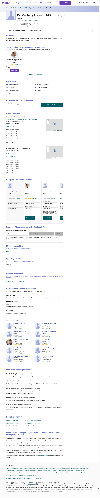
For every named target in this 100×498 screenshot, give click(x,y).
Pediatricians (21, 472)
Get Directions (10, 126)
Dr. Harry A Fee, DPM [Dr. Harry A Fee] (19, 323)
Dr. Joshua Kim (17, 348)
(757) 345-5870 (12, 157)
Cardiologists (32, 468)
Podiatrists (36, 472)
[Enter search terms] (41, 234)
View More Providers (34, 74)
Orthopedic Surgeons (79, 470)
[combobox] (26, 3)
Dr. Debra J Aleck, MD (47, 191)
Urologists (67, 472)
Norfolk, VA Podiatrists (12, 420)
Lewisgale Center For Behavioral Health (16, 281)
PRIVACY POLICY (28, 478)
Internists (27, 470)
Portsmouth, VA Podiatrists (13, 423)
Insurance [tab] (37, 30)
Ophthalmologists (62, 470)
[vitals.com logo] (6, 2)
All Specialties (84, 472)
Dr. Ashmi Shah (46, 340)
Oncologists (54, 470)
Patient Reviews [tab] (20, 30)
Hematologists (20, 470)
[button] (54, 123)
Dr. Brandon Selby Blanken (20, 356)
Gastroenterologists (10, 470)
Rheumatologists (59, 472)
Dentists (46, 468)
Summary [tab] (11, 30)
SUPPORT (9, 478)
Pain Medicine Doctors (11, 472)
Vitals (61, 130)
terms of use (31, 484)
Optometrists (70, 470)
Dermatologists (53, 468)
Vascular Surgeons (75, 472)
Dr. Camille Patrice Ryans (49, 348)
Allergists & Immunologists (12, 468)
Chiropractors (40, 468)
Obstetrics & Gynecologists (44, 470)
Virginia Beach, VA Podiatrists (33, 420)
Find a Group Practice (31, 475)
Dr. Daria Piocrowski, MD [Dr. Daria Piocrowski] (20, 331)
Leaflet (53, 130)
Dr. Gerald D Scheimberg (49, 331)
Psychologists (51, 472)
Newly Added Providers (11, 475)
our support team (44, 455)
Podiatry (8, 251)
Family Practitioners (84, 468)
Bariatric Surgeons (24, 468)
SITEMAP (19, 478)
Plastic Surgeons (29, 472)
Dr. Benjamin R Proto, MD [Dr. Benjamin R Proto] (20, 340)
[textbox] (26, 3)
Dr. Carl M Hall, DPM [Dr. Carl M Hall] (47, 356)
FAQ (14, 478)
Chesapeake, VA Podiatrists (32, 423)
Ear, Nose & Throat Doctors (64, 468)
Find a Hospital (21, 475)
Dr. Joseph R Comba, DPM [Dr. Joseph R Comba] (49, 323)
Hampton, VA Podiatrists (12, 426)
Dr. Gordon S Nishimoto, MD (14, 60)
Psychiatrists (43, 472)
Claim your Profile (63, 16)
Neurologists (33, 470)
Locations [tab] (30, 30)
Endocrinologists (75, 468)
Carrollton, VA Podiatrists (32, 426)
